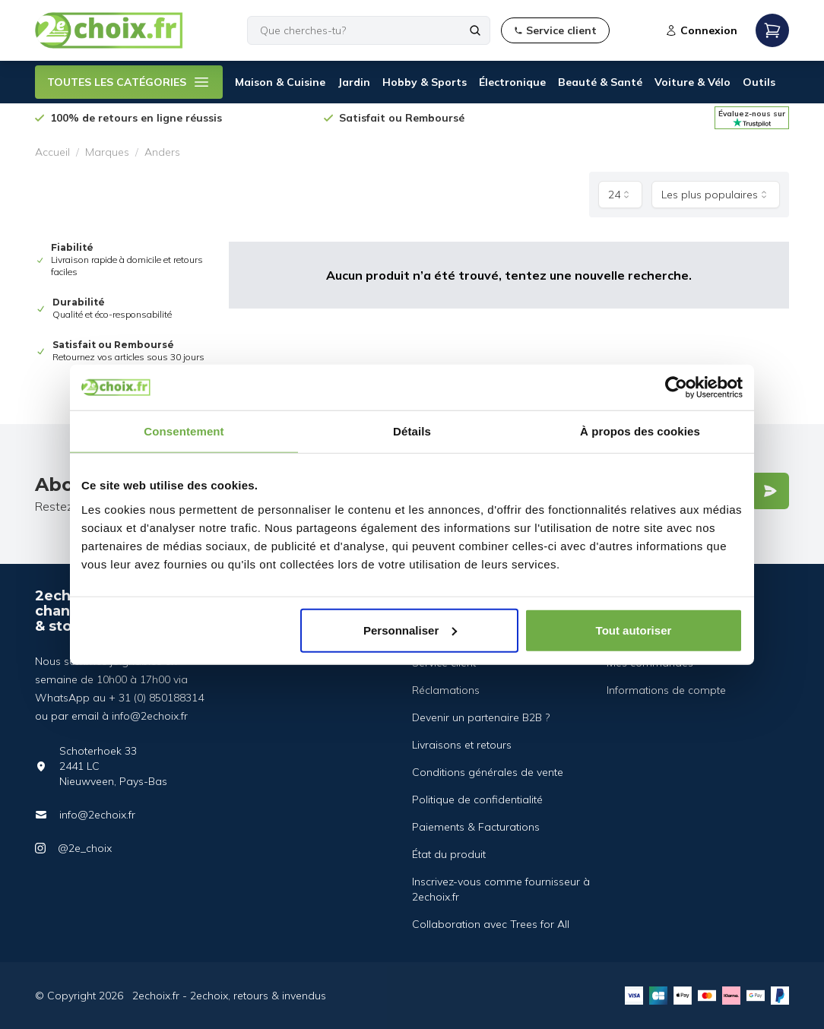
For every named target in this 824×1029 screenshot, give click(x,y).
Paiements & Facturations (476, 827)
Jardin (354, 82)
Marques (107, 152)
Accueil (52, 152)
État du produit (449, 854)
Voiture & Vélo (692, 82)
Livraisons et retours (462, 745)
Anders (162, 152)
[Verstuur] (770, 491)
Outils (759, 82)
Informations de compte (666, 690)
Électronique (512, 82)
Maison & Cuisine (280, 82)
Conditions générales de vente (487, 772)
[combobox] (620, 194)
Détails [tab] (412, 431)
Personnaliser (410, 629)
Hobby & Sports (424, 82)
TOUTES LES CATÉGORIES (129, 82)
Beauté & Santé (600, 82)
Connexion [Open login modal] (701, 30)
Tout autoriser (634, 629)
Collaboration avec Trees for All (490, 924)
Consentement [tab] (183, 431)
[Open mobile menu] (772, 30)
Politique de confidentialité (477, 799)
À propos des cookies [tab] (640, 431)
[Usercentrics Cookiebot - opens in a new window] (676, 387)
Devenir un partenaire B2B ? (481, 717)
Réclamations (446, 690)
